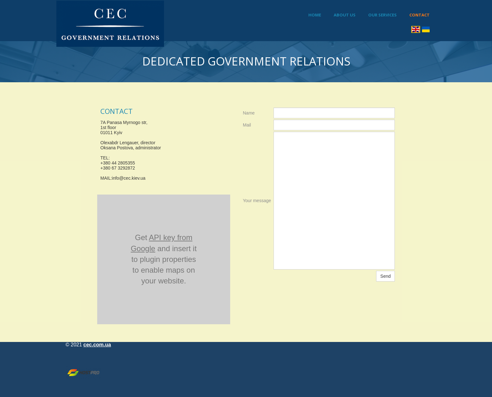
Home (314, 15)
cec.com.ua (97, 344)
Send (385, 276)
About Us (345, 15)
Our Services (382, 15)
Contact (419, 15)
